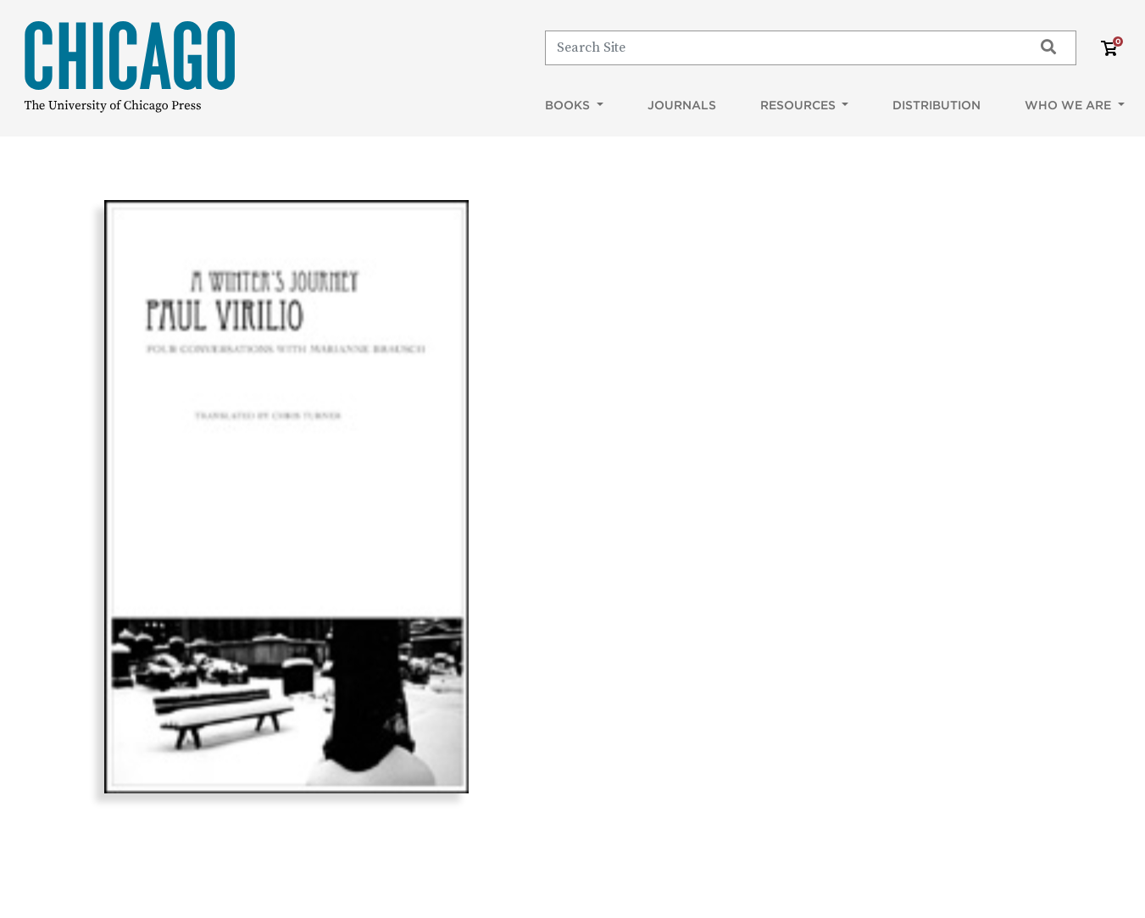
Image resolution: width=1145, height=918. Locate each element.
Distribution (936, 105)
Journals (682, 105)
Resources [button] (799, 105)
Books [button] (569, 105)
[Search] (781, 47)
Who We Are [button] (1069, 105)
